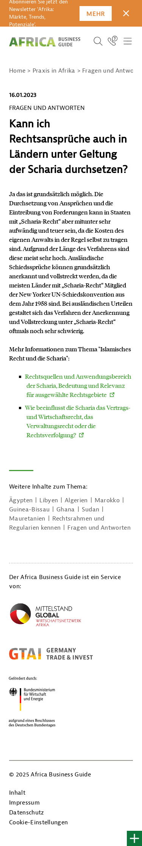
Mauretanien (27, 518)
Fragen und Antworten (98, 528)
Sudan (91, 509)
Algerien (76, 500)
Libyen (48, 500)
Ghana (65, 509)
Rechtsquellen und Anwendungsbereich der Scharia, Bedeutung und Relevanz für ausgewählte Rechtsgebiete (78, 385)
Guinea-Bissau (29, 509)
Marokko (107, 500)
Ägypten (21, 500)
